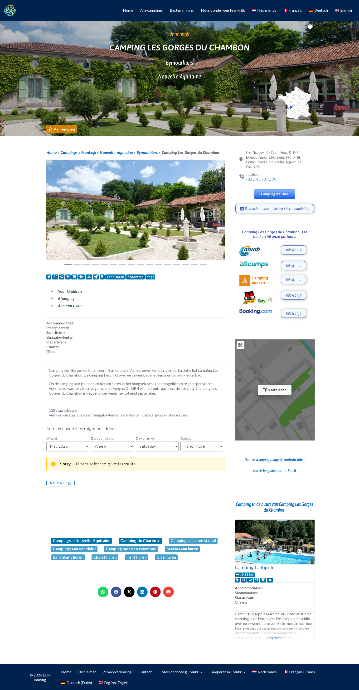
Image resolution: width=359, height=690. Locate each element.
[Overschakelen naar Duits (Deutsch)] (76, 682)
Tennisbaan (115, 277)
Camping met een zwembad (131, 548)
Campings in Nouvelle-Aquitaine (82, 540)
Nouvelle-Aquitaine (116, 152)
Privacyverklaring (116, 672)
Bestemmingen (182, 10)
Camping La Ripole (255, 567)
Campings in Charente (140, 540)
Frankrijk (88, 152)
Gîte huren (166, 557)
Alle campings (151, 10)
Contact (145, 672)
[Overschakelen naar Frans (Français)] (299, 671)
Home (128, 10)
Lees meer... (275, 637)
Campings (69, 152)
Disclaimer (87, 672)
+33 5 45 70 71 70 (261, 179)
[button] (61, 129)
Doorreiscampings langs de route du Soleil (275, 459)
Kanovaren (135, 277)
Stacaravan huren (182, 548)
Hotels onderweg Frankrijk (223, 10)
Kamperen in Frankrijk (227, 672)
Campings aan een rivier (74, 548)
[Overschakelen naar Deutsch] (318, 10)
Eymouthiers (147, 152)
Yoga (150, 277)
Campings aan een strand (193, 540)
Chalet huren (105, 557)
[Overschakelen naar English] (343, 10)
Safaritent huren (68, 557)
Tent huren (137, 557)
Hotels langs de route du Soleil (274, 471)
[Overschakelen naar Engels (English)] (114, 682)
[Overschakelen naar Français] (293, 10)
